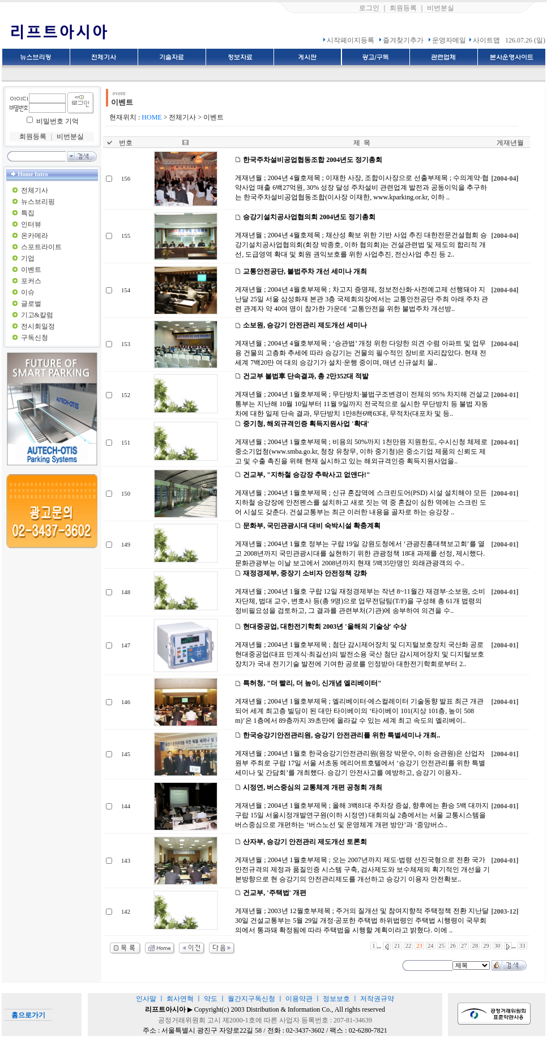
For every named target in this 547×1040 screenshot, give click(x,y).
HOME (151, 117)
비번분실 (440, 8)
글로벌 (31, 304)
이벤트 (31, 270)
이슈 (28, 292)
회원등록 (403, 8)
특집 (28, 213)
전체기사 (34, 190)
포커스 (31, 281)
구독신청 (34, 338)
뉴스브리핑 (38, 202)
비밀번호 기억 (57, 121)
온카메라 (34, 236)
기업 (28, 258)
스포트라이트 (41, 247)
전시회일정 (38, 326)
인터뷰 (31, 224)
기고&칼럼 (37, 315)
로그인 (369, 8)
